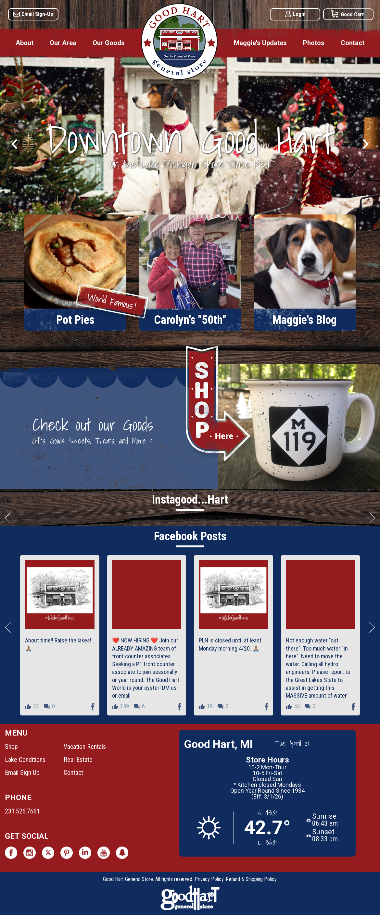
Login (299, 14)
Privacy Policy (209, 879)
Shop (11, 746)
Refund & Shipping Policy (251, 879)
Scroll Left (8, 517)
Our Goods (109, 43)
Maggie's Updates (260, 43)
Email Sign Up (22, 772)
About (24, 43)
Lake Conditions (25, 759)
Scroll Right (372, 517)
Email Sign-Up (37, 14)
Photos (313, 43)
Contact (352, 43)
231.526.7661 (22, 811)
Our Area (63, 43)
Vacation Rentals (85, 746)
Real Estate (78, 759)
